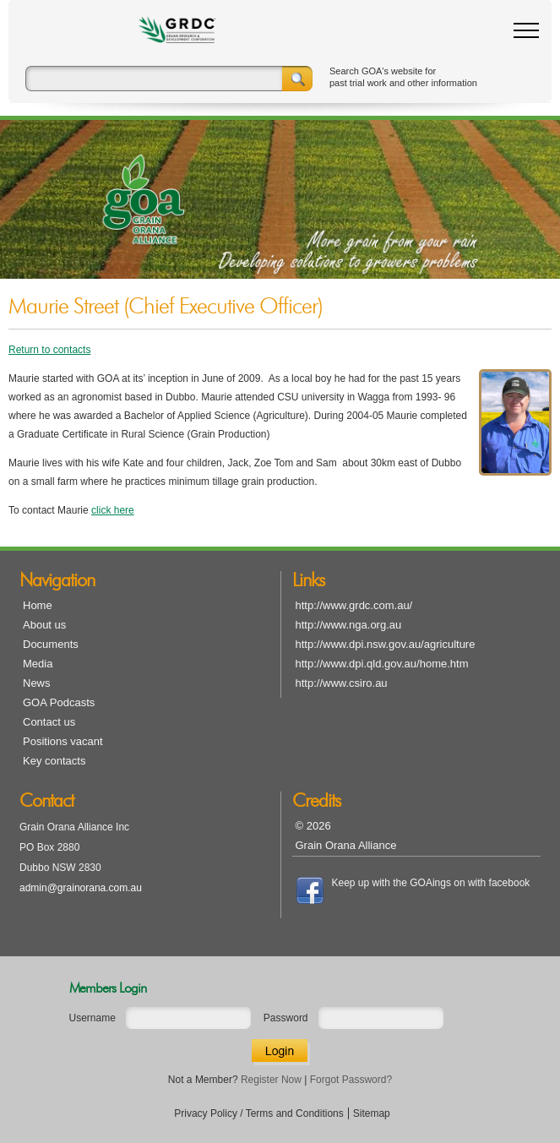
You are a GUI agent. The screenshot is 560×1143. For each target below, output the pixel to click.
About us (44, 624)
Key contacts (54, 760)
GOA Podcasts (59, 702)
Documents (51, 644)
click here (112, 510)
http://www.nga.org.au (349, 624)
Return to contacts (49, 350)
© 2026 (313, 825)
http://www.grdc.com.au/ (354, 605)
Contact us (49, 722)
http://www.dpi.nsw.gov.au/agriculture (386, 644)
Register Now (271, 1080)
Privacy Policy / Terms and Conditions (259, 1113)
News (37, 683)
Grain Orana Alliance (346, 845)
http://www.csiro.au (342, 683)
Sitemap (371, 1113)
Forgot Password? (351, 1080)
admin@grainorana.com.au (80, 888)
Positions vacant (63, 741)
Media (37, 663)
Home (37, 605)
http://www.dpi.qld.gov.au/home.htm (382, 663)
